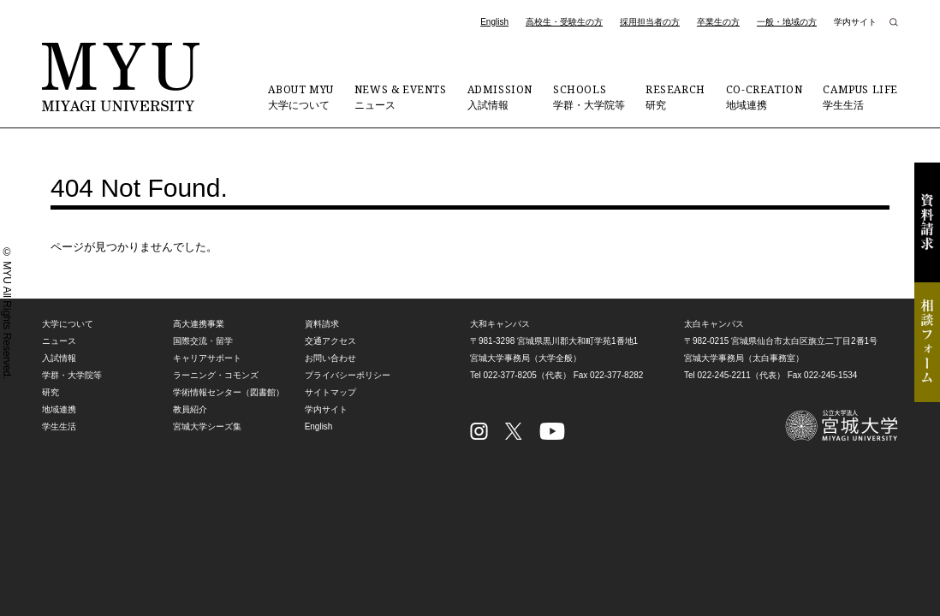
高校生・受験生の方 (564, 22)
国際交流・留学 (203, 341)
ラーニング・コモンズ (216, 375)
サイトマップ (330, 392)
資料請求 (927, 222)
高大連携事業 (198, 324)
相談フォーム (927, 342)
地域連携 (764, 96)
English (494, 22)
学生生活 (860, 96)
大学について (300, 96)
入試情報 (499, 96)
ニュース (400, 96)
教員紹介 (190, 409)
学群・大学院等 (589, 96)
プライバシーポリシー (347, 375)
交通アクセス (330, 341)
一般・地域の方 (787, 22)
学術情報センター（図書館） (228, 392)
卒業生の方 (718, 22)
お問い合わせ (330, 358)
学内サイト (855, 22)
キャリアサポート (207, 358)
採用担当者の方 (650, 22)
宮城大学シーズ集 (207, 426)
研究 (675, 96)
